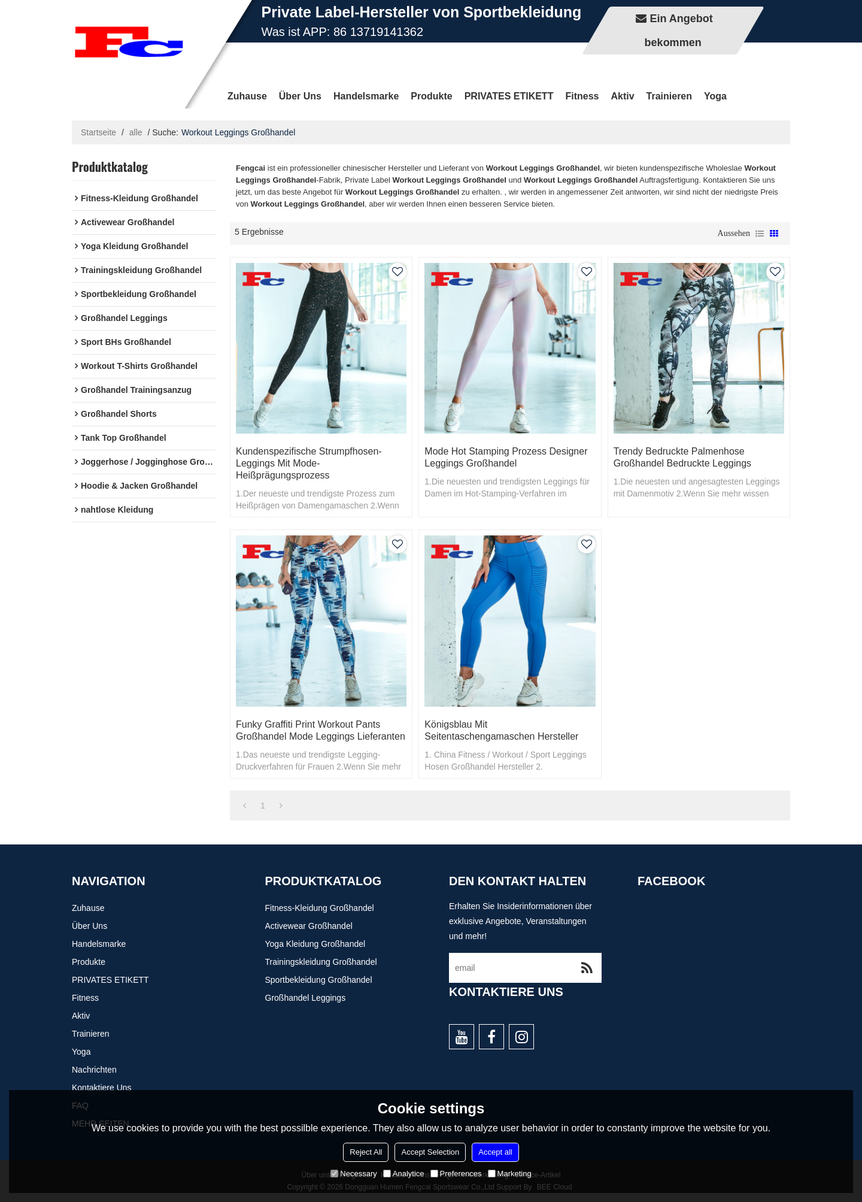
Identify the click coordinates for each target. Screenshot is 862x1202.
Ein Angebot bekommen (679, 31)
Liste (759, 234)
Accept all (495, 1151)
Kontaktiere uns (102, 1087)
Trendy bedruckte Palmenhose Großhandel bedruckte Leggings (682, 457)
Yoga (715, 96)
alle (135, 132)
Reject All (366, 1151)
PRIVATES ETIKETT (509, 96)
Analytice (403, 1173)
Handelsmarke (366, 96)
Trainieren (669, 96)
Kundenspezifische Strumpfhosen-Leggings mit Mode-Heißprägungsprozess (309, 463)
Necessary (353, 1173)
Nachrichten (94, 1069)
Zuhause (247, 96)
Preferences (456, 1173)
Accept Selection (430, 1151)
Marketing (510, 1173)
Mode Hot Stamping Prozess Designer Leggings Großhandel (505, 457)
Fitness (582, 96)
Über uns (300, 96)
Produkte (431, 96)
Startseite (98, 132)
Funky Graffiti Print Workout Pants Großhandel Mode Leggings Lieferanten (320, 730)
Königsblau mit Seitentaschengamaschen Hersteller (501, 730)
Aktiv (622, 96)
